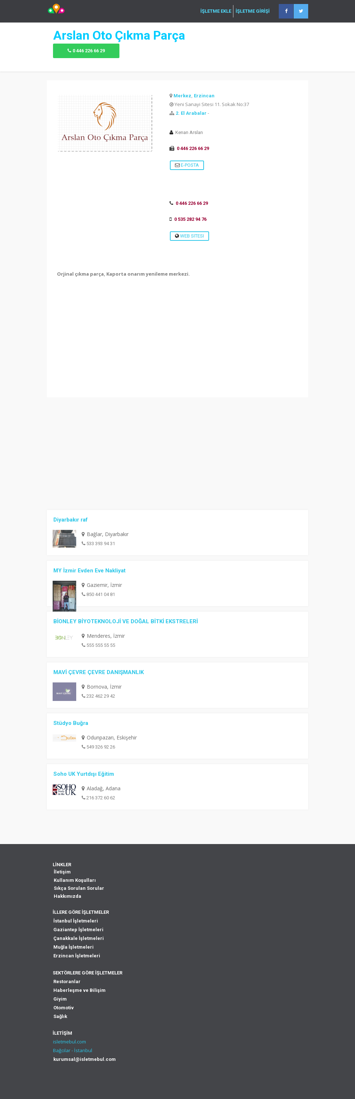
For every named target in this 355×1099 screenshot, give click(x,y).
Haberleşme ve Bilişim (79, 990)
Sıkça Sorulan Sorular (79, 888)
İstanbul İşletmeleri (75, 921)
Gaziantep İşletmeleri (78, 929)
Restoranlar (67, 981)
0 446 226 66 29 (89, 50)
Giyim (60, 999)
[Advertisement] (177, 346)
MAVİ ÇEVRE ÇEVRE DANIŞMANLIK (98, 672)
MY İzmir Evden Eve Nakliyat (89, 570)
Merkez (182, 95)
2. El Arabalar (191, 113)
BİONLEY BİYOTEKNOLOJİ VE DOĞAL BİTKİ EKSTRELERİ (125, 621)
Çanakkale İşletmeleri (78, 938)
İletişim (62, 872)
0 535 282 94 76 (190, 219)
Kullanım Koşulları (75, 880)
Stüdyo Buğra (70, 723)
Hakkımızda (67, 896)
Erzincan (204, 95)
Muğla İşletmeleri (73, 947)
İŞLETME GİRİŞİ (253, 11)
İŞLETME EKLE (215, 11)
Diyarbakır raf (70, 519)
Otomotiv (63, 1007)
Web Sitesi (189, 236)
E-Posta (187, 165)
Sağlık (60, 1016)
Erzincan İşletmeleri (76, 955)
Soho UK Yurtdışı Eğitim (83, 774)
